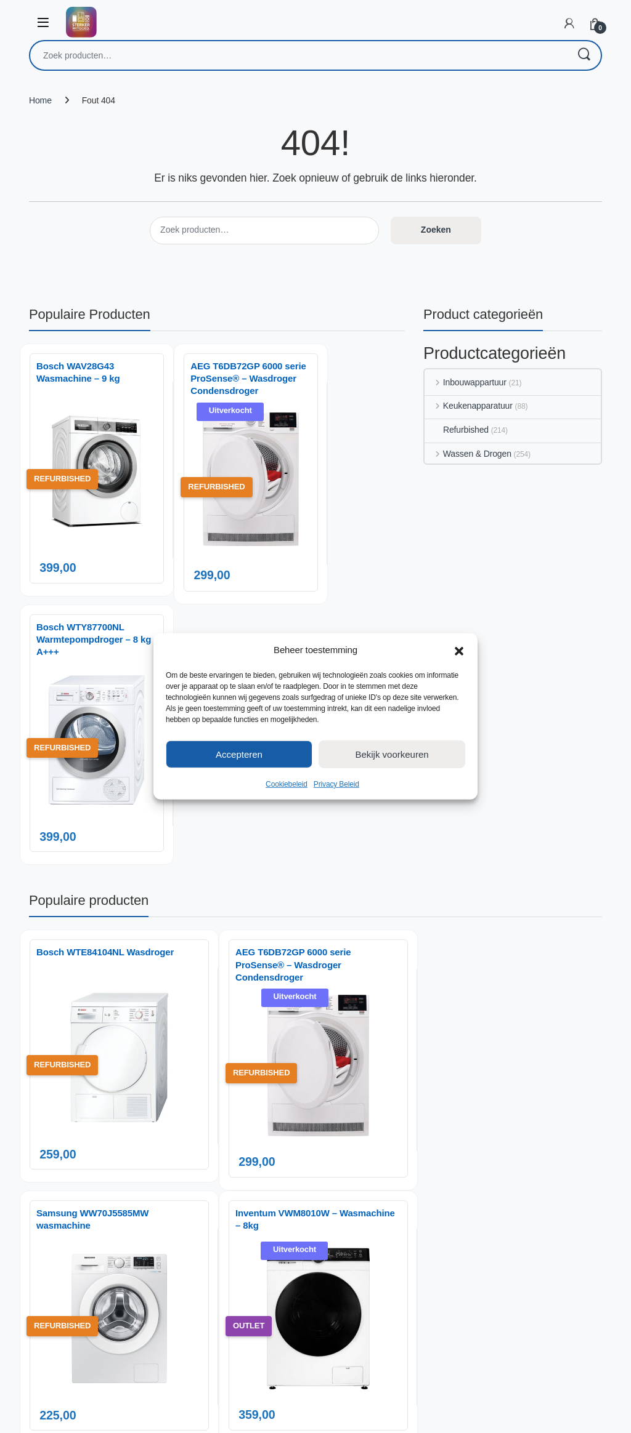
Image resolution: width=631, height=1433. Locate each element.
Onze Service (405, 1168)
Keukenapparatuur (469, 406)
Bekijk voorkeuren (391, 754)
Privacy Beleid (336, 784)
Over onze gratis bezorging (430, 1150)
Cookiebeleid (286, 784)
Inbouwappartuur (466, 382)
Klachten (504, 1147)
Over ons (397, 1099)
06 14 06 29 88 (121, 1165)
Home (40, 100)
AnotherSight (340, 1417)
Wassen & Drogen (468, 454)
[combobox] (298, 55)
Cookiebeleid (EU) (414, 1202)
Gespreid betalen (412, 1134)
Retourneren (511, 1165)
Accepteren (239, 754)
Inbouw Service (409, 1117)
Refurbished (457, 430)
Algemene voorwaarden (424, 1219)
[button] (459, 650)
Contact (502, 1099)
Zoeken (583, 55)
